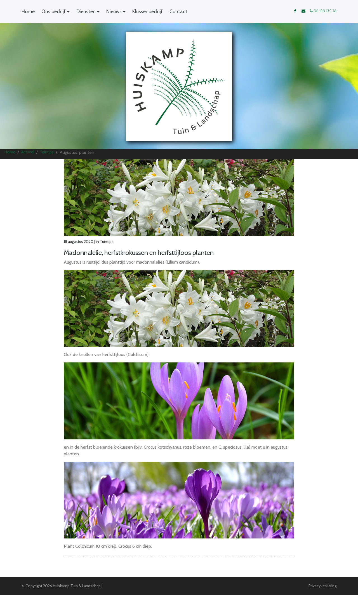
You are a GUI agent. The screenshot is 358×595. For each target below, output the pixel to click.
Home (28, 11)
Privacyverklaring (322, 585)
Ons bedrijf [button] (53, 11)
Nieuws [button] (114, 11)
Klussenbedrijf (147, 11)
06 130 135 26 (323, 10)
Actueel (27, 151)
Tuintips (47, 151)
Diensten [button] (86, 11)
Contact (178, 11)
